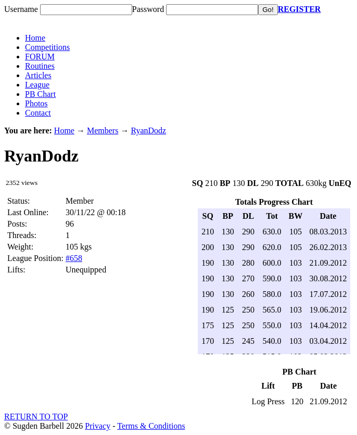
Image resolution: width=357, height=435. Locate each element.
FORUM (40, 56)
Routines (40, 65)
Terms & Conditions (151, 425)
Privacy (97, 425)
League (37, 84)
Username (21, 9)
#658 (74, 258)
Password (148, 9)
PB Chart (40, 94)
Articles (38, 75)
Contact (38, 112)
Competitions (47, 47)
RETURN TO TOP (36, 416)
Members (102, 130)
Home (35, 37)
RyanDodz (148, 130)
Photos (36, 103)
